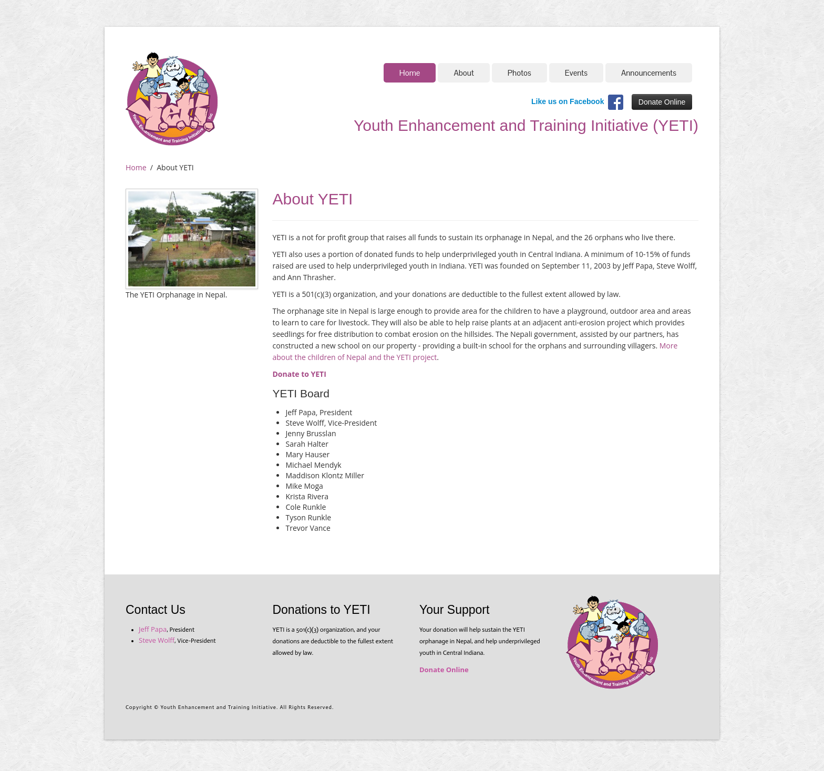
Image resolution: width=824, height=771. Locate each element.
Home (409, 73)
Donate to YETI (299, 374)
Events (576, 73)
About (463, 73)
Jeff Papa (153, 629)
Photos (519, 73)
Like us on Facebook (567, 101)
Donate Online (662, 102)
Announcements (648, 73)
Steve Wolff (156, 640)
